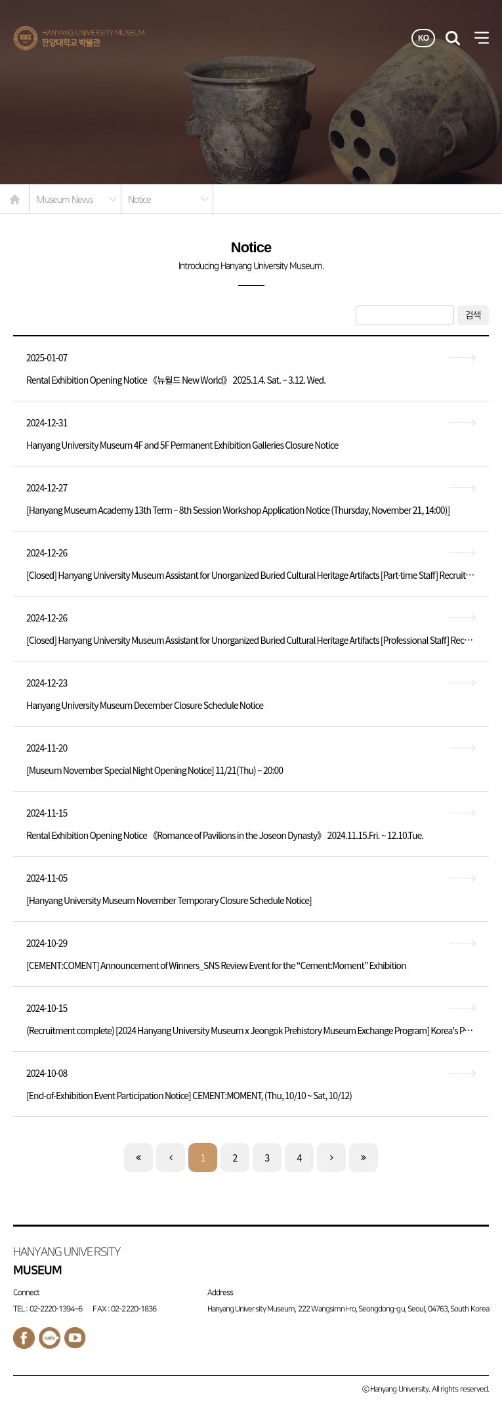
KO (423, 38)
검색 (473, 315)
